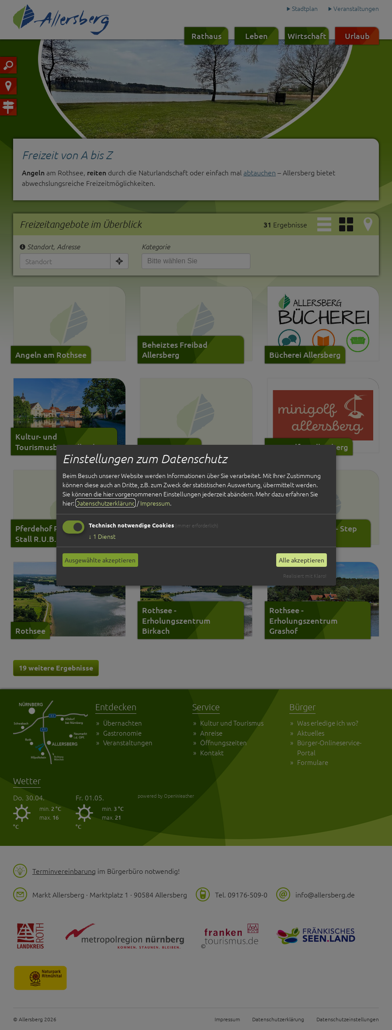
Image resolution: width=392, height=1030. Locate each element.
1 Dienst (102, 536)
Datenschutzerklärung (105, 503)
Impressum (155, 503)
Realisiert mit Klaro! (304, 575)
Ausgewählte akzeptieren (100, 560)
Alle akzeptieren (301, 560)
